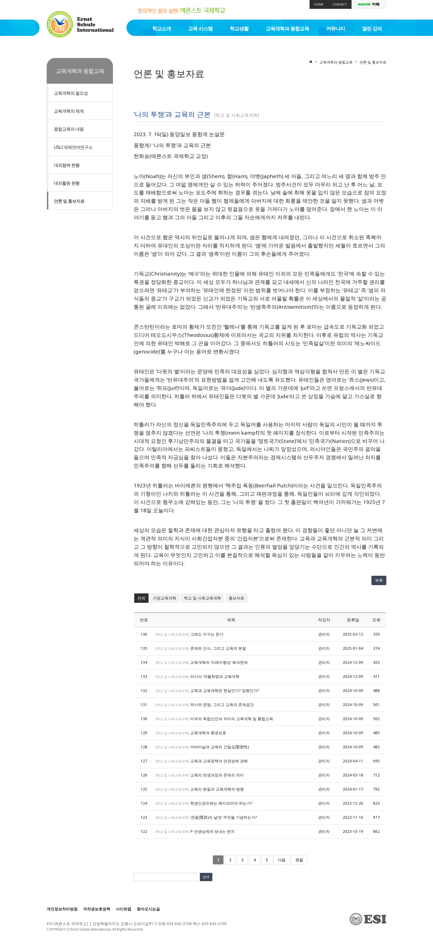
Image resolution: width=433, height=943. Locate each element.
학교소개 (161, 28)
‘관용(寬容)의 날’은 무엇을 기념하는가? (223, 817)
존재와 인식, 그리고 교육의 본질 (218, 648)
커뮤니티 (335, 28)
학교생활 (239, 28)
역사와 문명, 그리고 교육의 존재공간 (222, 704)
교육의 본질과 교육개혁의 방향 (217, 789)
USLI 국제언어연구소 (73, 147)
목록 (379, 580)
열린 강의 (372, 28)
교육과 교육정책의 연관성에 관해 (219, 761)
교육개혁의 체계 (69, 111)
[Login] (149, 929)
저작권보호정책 (96, 909)
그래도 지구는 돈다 (206, 634)
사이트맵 (123, 909)
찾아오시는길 (148, 909)
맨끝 (299, 859)
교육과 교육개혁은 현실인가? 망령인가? (224, 690)
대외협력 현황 (67, 165)
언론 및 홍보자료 (69, 201)
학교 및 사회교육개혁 (202, 598)
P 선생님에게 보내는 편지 (212, 831)
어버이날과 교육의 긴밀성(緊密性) (219, 746)
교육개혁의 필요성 (71, 93)
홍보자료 (236, 598)
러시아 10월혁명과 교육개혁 (214, 676)
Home (318, 4)
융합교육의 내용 (69, 129)
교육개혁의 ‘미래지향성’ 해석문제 (219, 662)
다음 (282, 859)
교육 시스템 (200, 28)
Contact (340, 4)
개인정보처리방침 (62, 909)
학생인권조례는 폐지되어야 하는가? (221, 803)
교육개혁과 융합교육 (287, 28)
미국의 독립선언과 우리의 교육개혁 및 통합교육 (231, 718)
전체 (141, 598)
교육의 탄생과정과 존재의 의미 (217, 775)
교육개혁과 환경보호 (208, 732)
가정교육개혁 (164, 598)
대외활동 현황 (67, 183)
